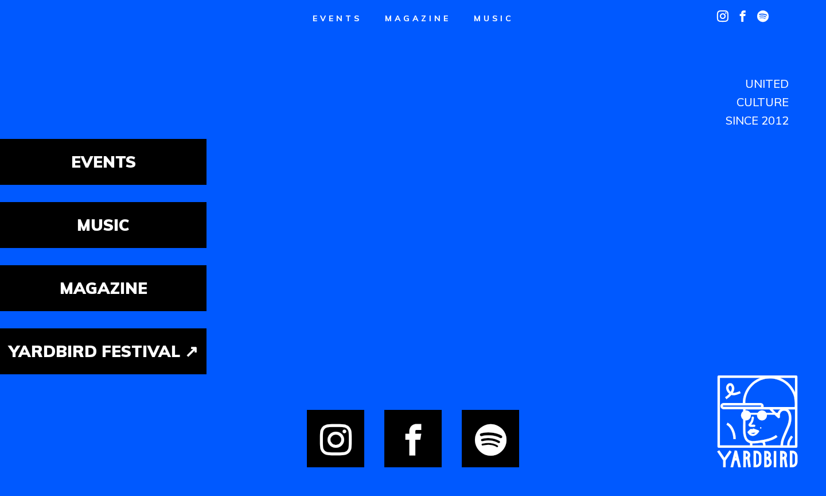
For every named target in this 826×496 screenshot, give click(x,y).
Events (337, 18)
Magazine (418, 18)
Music (494, 18)
